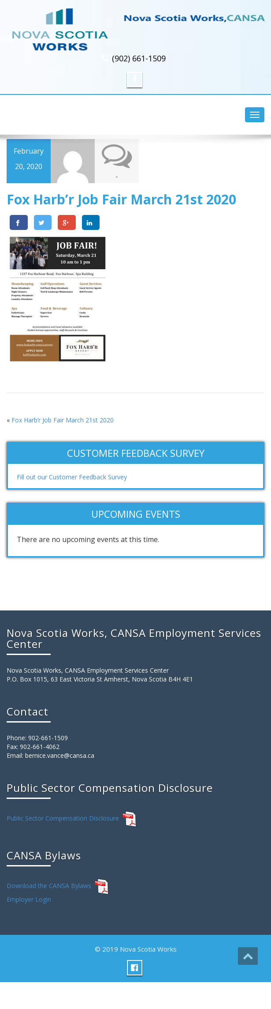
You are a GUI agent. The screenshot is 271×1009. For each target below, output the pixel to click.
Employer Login (29, 899)
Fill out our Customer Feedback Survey (72, 477)
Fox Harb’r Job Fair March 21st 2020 (62, 420)
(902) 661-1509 (139, 58)
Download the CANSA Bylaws (49, 885)
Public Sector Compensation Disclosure (63, 818)
